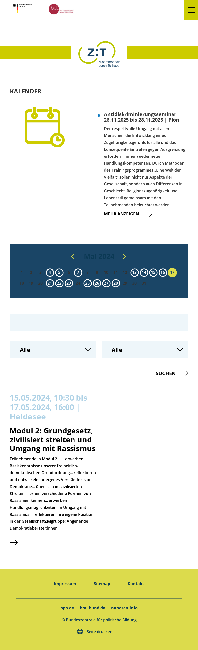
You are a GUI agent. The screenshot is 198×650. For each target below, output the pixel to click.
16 (162, 272)
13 (134, 272)
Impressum (65, 583)
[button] (191, 10)
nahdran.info (124, 608)
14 (144, 272)
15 (153, 272)
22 (59, 283)
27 (106, 283)
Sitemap (102, 583)
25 (87, 283)
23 (68, 283)
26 (97, 283)
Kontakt (136, 583)
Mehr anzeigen (132, 214)
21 (50, 283)
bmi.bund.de (92, 608)
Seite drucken (99, 631)
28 (115, 283)
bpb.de (67, 608)
